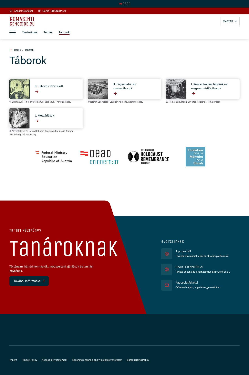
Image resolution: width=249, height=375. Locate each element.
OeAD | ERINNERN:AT (204, 267)
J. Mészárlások (44, 115)
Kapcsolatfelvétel (186, 282)
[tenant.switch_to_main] (124, 3)
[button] (230, 21)
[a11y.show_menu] (12, 32)
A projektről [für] (183, 251)
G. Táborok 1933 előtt (49, 86)
